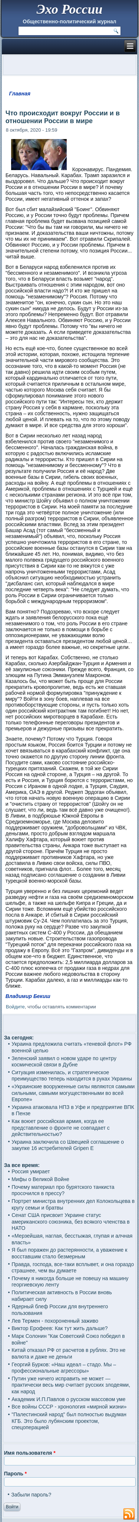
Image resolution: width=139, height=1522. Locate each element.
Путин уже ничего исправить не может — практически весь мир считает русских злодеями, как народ (70, 1385)
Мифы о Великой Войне (40, 1179)
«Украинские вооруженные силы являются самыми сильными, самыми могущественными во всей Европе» (73, 1092)
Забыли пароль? (31, 1495)
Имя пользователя (30, 1453)
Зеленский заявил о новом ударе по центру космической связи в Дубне (63, 1061)
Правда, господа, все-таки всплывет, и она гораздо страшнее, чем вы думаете (72, 1267)
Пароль (15, 1474)
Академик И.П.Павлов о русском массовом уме (68, 1399)
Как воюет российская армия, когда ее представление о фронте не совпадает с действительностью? (60, 1127)
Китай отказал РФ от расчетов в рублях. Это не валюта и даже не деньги (68, 1353)
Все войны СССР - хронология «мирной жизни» (68, 1407)
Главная (20, 94)
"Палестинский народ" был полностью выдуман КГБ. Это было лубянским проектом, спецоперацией (68, 1420)
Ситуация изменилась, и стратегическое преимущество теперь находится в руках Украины (71, 1075)
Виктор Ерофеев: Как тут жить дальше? (59, 1328)
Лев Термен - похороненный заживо (54, 1321)
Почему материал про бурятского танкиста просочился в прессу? (62, 1190)
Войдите (15, 1006)
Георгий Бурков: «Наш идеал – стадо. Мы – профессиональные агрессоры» (63, 1368)
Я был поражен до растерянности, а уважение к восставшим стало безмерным (69, 1253)
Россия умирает (30, 1171)
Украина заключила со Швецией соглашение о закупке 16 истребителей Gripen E (67, 1145)
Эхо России (69, 9)
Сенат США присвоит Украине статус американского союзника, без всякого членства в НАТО (70, 1221)
